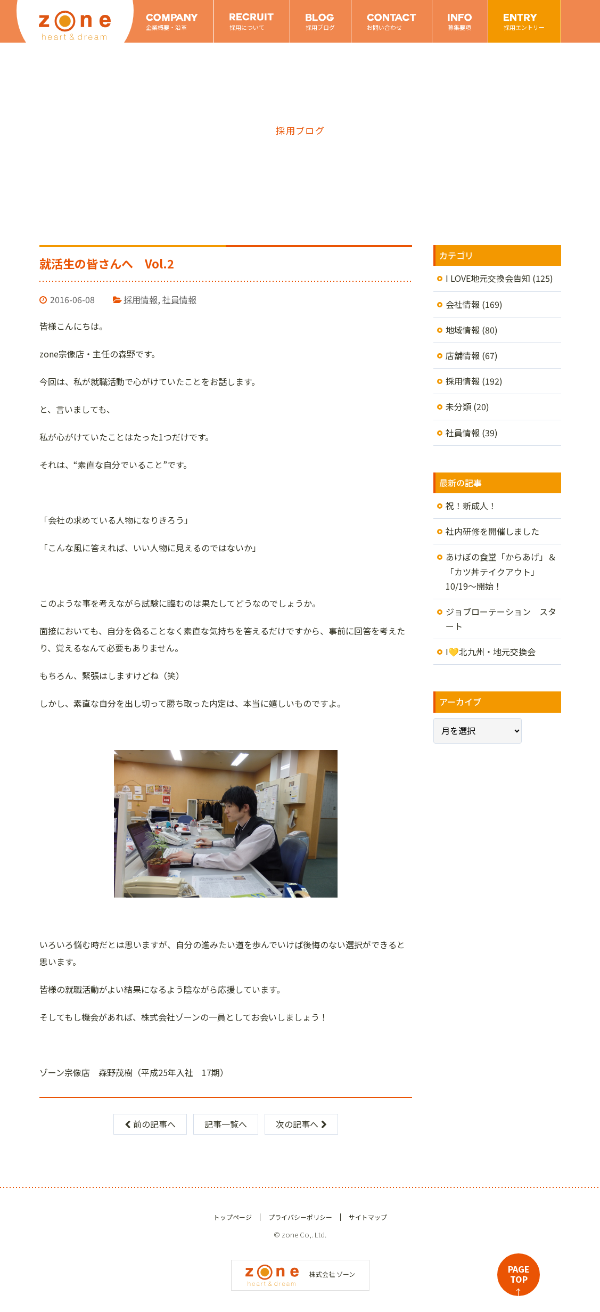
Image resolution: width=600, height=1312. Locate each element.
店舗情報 (463, 355)
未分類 (458, 406)
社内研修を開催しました (492, 531)
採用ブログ (320, 27)
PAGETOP (519, 1279)
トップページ (232, 1216)
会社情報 (463, 304)
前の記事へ (150, 1124)
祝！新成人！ (471, 505)
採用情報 (141, 299)
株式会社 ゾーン (300, 1273)
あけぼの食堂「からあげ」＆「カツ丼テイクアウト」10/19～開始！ (501, 571)
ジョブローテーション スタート (501, 618)
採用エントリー (524, 27)
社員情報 (179, 299)
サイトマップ (368, 1216)
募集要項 (459, 27)
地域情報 (463, 329)
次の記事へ (301, 1124)
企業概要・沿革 (166, 27)
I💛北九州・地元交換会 (491, 651)
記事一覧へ (225, 1124)
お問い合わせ (384, 27)
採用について (247, 27)
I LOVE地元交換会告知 (488, 278)
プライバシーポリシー (300, 1216)
